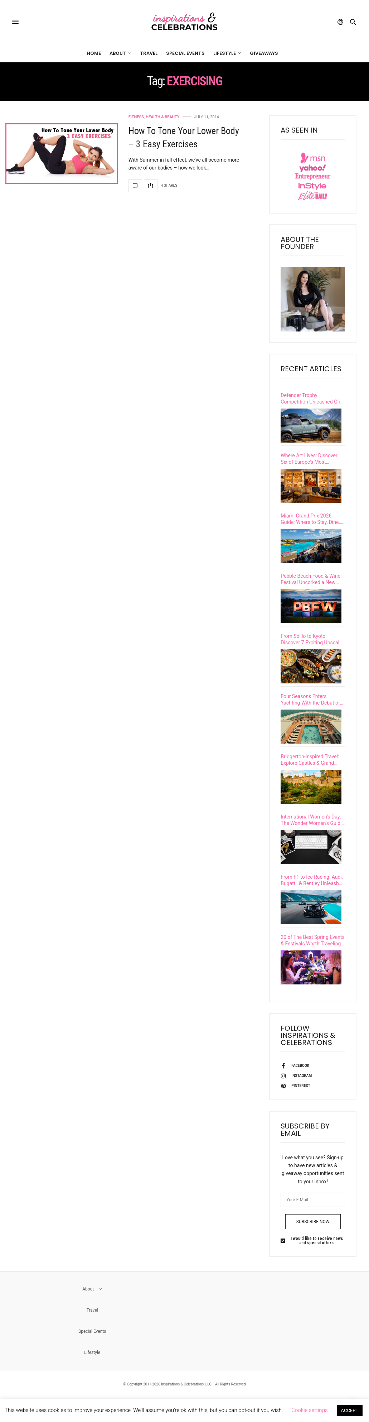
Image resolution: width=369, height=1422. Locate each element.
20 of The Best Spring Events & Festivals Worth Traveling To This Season (312, 956)
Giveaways (264, 53)
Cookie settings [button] (309, 1410)
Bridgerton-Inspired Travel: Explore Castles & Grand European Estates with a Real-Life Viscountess (310, 770)
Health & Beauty (162, 117)
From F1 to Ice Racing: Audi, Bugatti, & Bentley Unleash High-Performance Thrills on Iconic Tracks (312, 894)
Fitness (136, 117)
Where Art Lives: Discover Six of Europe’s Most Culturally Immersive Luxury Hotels (311, 459)
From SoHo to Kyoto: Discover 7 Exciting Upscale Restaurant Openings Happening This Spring (311, 645)
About (118, 53)
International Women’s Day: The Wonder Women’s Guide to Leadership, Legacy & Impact (312, 832)
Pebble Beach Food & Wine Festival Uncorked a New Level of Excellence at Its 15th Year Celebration (310, 583)
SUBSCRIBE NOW (313, 1239)
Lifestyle (224, 53)
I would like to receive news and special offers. (317, 1258)
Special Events (185, 53)
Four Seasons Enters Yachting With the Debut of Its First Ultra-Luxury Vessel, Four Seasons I (311, 707)
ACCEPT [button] (350, 1410)
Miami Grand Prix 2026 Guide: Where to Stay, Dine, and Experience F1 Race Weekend (310, 521)
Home (94, 53)
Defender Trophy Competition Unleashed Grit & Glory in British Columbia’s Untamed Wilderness (312, 398)
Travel (148, 53)
